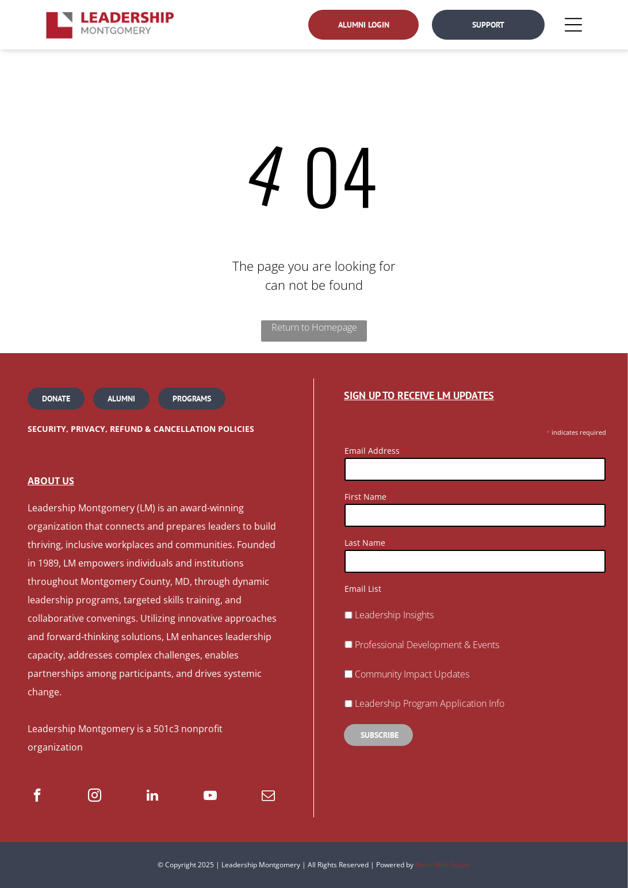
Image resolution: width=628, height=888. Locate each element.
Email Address (372, 450)
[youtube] (210, 796)
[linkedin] (153, 796)
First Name (365, 496)
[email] (268, 796)
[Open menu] (573, 24)
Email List (362, 588)
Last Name (364, 542)
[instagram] (95, 796)
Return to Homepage (314, 327)
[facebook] (37, 796)
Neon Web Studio (442, 865)
